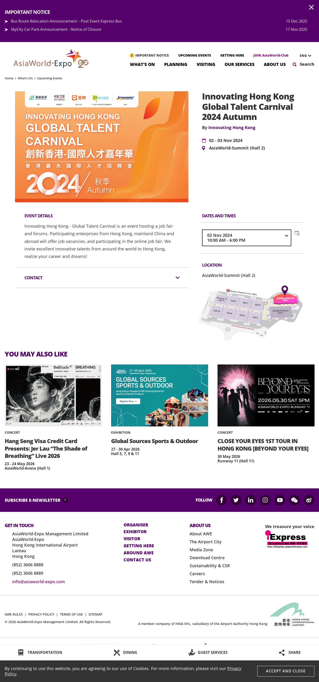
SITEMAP (95, 614)
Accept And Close (286, 671)
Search (307, 64)
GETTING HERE (232, 55)
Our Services (239, 63)
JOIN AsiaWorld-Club (270, 55)
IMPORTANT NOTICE (152, 55)
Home (9, 78)
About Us (275, 63)
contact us (137, 560)
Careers (197, 573)
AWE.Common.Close (311, 7)
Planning (175, 63)
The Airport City (206, 541)
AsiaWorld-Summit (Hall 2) (237, 148)
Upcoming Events (49, 78)
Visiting (206, 63)
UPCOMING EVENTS (194, 55)
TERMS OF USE (71, 614)
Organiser (136, 525)
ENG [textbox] (303, 55)
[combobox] (303, 55)
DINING (130, 652)
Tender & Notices (207, 581)
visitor (132, 538)
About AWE (201, 533)
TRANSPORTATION (45, 652)
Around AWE (139, 553)
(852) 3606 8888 (27, 564)
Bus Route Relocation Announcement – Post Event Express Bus (66, 21)
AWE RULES (14, 614)
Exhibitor (135, 531)
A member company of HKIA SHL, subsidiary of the (202, 623)
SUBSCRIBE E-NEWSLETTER (32, 500)
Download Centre (207, 557)
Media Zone (201, 549)
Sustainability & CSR (210, 565)
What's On (142, 63)
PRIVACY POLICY (41, 614)
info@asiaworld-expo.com (38, 581)
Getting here (139, 546)
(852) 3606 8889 (27, 573)
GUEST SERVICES (213, 652)
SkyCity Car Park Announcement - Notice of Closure (56, 29)
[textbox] (246, 238)
